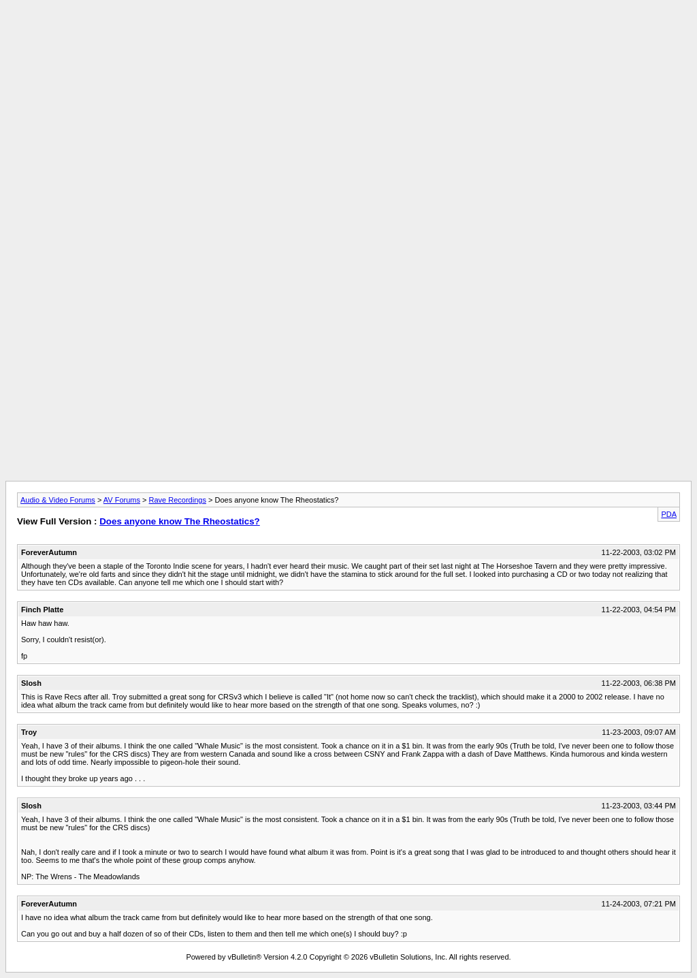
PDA (669, 514)
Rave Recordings (177, 500)
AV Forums (121, 500)
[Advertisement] (348, 36)
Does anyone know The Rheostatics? (179, 521)
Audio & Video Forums (57, 500)
